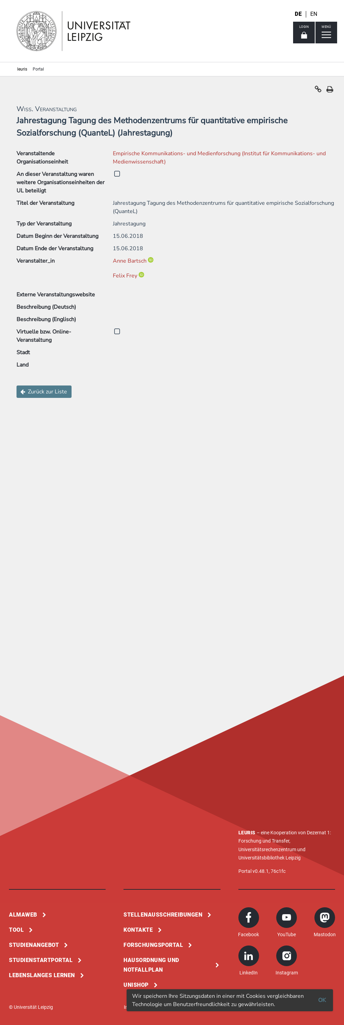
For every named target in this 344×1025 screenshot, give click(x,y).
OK (322, 1000)
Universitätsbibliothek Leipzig (269, 857)
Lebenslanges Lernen (42, 975)
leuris (22, 69)
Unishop (136, 985)
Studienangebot (34, 945)
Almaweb (23, 914)
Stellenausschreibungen (162, 914)
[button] (318, 90)
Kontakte (138, 930)
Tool (16, 930)
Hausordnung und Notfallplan (151, 965)
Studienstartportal (41, 960)
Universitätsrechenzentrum (267, 849)
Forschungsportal (153, 945)
